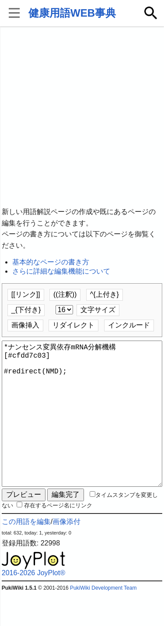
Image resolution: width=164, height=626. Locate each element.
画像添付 (66, 553)
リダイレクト (73, 325)
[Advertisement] (82, 117)
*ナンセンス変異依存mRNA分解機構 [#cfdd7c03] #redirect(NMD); (82, 429)
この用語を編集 (26, 553)
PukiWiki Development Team (103, 619)
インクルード (129, 325)
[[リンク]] (25, 294)
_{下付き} (26, 309)
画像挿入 (25, 325)
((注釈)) (65, 294)
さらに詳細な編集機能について (61, 271)
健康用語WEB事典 (72, 13)
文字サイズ (97, 309)
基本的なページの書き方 (50, 262)
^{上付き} (104, 294)
